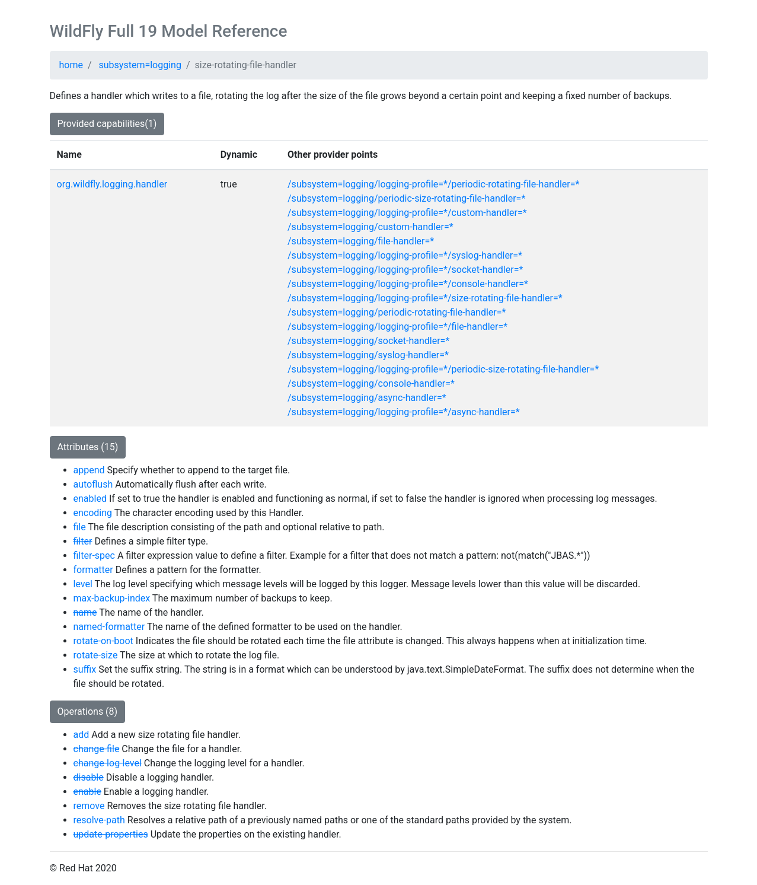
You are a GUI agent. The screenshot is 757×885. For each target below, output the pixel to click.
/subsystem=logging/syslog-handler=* (368, 355)
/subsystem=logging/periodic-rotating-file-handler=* (397, 312)
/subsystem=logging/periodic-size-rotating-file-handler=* (406, 198)
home (71, 65)
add (82, 734)
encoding (93, 512)
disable (89, 777)
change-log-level (108, 763)
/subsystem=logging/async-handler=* (367, 397)
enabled (90, 498)
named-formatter (109, 626)
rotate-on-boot (103, 641)
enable (87, 791)
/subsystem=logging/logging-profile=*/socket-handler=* (405, 269)
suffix (85, 669)
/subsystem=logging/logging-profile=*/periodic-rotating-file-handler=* (433, 184)
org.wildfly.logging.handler (112, 184)
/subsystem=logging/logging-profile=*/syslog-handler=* (405, 255)
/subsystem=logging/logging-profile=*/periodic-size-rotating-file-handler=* (443, 369)
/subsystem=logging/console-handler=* (371, 383)
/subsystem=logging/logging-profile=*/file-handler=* (397, 326)
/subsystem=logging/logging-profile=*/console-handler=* (408, 283)
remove (89, 805)
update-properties (111, 834)
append (89, 470)
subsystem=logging (140, 65)
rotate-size (96, 655)
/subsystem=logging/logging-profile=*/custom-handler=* (407, 212)
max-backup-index (112, 598)
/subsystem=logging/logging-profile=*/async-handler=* (404, 412)
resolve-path (99, 820)
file (80, 527)
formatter (93, 569)
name (85, 612)
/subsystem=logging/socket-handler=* (368, 340)
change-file (97, 749)
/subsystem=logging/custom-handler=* (370, 227)
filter (83, 541)
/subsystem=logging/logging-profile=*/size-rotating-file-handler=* (425, 298)
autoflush (93, 484)
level (83, 584)
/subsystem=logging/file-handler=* (361, 241)
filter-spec (94, 555)
